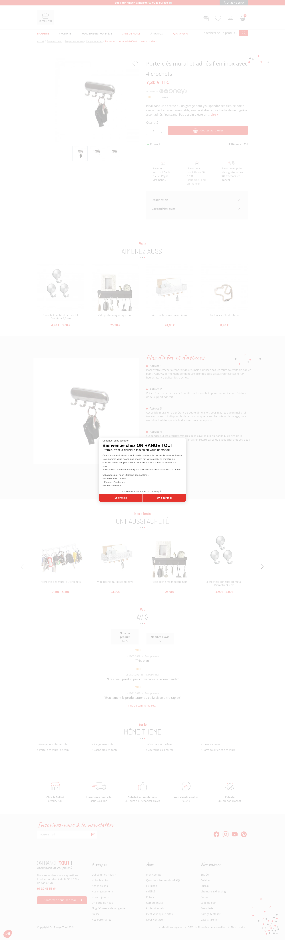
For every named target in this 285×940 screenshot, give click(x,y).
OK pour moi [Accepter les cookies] (164, 497)
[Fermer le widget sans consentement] (116, 441)
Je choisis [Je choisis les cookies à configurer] (121, 497)
